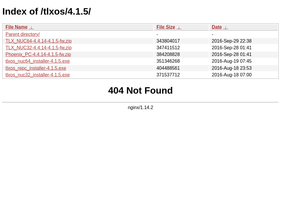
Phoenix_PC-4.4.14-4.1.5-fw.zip (38, 54)
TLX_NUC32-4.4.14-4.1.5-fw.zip (39, 47)
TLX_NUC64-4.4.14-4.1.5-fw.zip (39, 40)
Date (217, 26)
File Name (17, 26)
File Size (165, 26)
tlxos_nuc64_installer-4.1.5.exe (38, 61)
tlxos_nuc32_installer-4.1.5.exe (38, 74)
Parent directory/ (23, 34)
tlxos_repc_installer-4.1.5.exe (36, 68)
